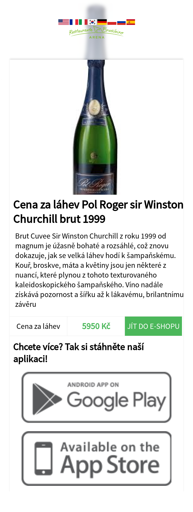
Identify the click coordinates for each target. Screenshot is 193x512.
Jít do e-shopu (153, 326)
